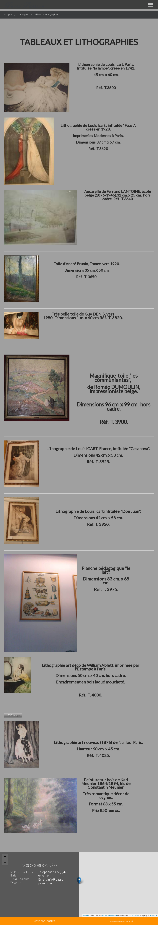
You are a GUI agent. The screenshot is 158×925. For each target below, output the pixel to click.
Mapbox (153, 915)
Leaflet (86, 915)
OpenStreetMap (109, 915)
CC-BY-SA (134, 915)
